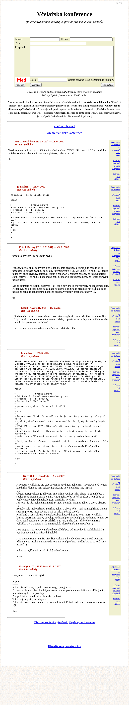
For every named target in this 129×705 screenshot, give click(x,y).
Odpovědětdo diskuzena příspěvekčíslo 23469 (115, 519)
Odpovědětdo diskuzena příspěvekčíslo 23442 (115, 154)
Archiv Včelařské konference (64, 139)
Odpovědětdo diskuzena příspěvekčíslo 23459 (115, 330)
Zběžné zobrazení (64, 132)
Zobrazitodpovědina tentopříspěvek (116, 170)
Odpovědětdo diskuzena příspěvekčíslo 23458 (115, 610)
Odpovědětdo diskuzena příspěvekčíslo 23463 (115, 375)
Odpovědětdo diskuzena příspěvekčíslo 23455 (115, 269)
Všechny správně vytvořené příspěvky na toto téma (64, 658)
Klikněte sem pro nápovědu (64, 682)
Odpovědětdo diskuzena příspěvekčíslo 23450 (115, 199)
